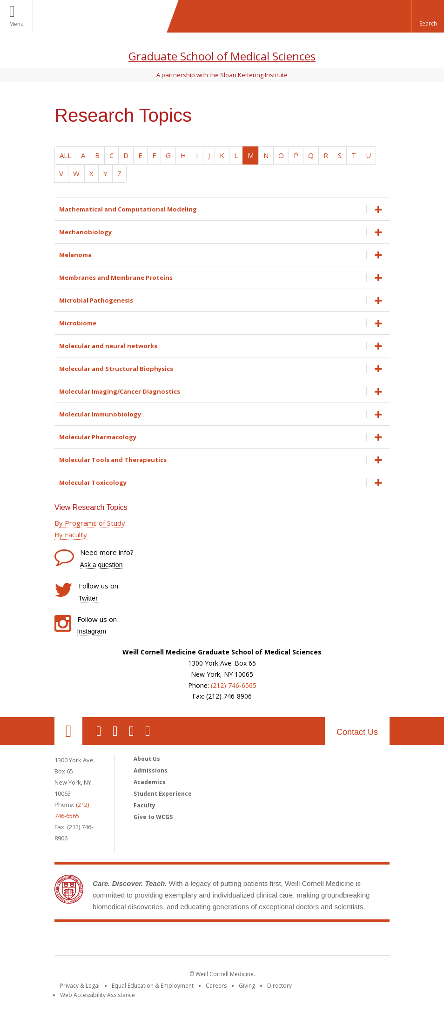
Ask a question (101, 564)
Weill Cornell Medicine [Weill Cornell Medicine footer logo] (222, 940)
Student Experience (163, 794)
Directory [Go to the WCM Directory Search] (279, 986)
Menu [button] (16, 24)
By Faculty (70, 534)
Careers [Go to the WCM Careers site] (216, 986)
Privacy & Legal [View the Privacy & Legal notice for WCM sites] (80, 986)
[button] (427, 16)
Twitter (88, 598)
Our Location (68, 731)
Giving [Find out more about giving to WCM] (247, 986)
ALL (65, 155)
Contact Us (357, 732)
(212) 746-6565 (233, 685)
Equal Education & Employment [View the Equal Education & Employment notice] (153, 986)
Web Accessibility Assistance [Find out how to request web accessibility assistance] (97, 995)
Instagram (91, 631)
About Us (147, 759)
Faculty (144, 805)
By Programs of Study (89, 523)
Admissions (151, 770)
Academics (150, 782)
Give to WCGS (153, 817)
